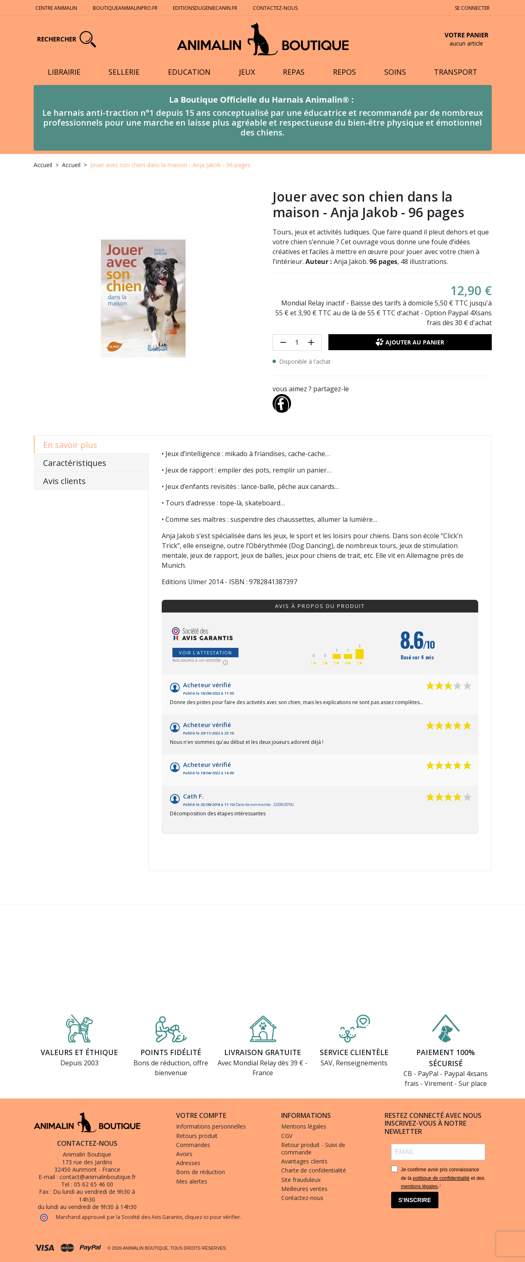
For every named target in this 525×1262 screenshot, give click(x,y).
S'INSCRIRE (415, 1200)
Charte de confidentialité (313, 1170)
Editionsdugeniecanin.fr (205, 8)
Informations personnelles (211, 1126)
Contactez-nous (276, 8)
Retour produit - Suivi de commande (313, 1148)
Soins (395, 72)
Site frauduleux (301, 1180)
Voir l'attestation (205, 652)
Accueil (43, 165)
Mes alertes (191, 1181)
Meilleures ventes (304, 1189)
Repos (344, 72)
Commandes (193, 1145)
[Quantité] (297, 342)
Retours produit (197, 1136)
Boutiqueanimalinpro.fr (125, 8)
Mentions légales (303, 1126)
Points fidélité (170, 1052)
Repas (294, 72)
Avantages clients (304, 1161)
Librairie (64, 72)
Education (189, 72)
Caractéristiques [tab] (74, 462)
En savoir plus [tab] (70, 444)
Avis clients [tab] (64, 480)
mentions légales (419, 1186)
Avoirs (184, 1154)
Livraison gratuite (262, 1052)
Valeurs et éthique (79, 1052)
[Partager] (282, 401)
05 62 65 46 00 (93, 1184)
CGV (286, 1136)
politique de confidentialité (441, 1178)
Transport (455, 72)
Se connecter (472, 8)
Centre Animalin (56, 8)
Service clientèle (354, 1052)
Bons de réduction (200, 1172)
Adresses (188, 1163)
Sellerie (124, 72)
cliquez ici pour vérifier (212, 1217)
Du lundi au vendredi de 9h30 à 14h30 (94, 1195)
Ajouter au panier (410, 342)
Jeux (247, 72)
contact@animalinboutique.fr (98, 1177)
